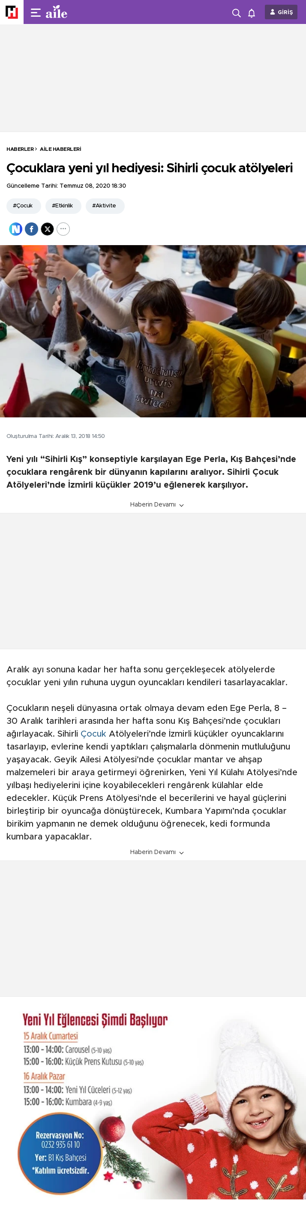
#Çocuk (23, 206)
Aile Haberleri (60, 149)
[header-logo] (74, 12)
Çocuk (93, 734)
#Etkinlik (62, 206)
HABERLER (19, 149)
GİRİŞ (285, 12)
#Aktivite (104, 206)
